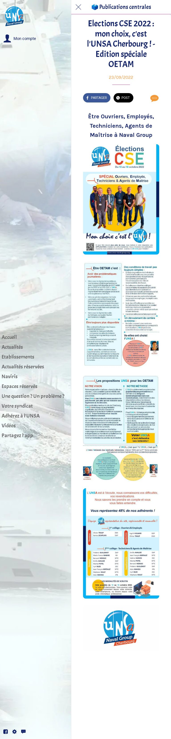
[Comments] (154, 98)
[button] (19, 38)
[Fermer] (78, 7)
